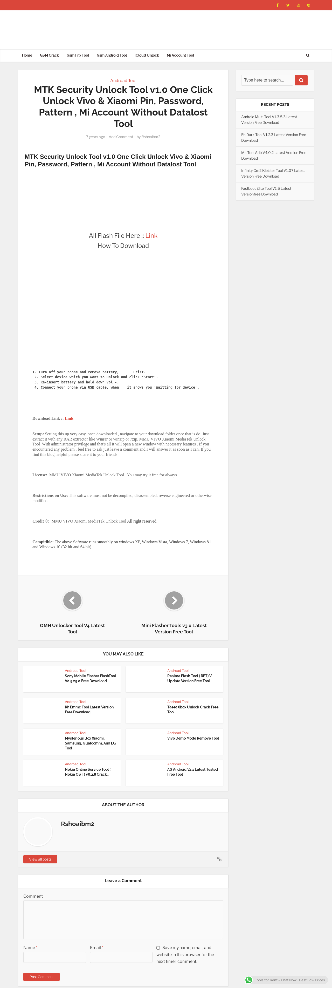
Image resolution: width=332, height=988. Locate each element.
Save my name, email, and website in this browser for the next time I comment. (185, 954)
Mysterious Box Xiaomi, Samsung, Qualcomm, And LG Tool (90, 743)
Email (96, 947)
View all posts (40, 859)
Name (30, 947)
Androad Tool (123, 80)
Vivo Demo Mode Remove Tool (193, 738)
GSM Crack (49, 55)
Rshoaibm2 (150, 136)
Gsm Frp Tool (78, 55)
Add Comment (121, 136)
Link (151, 235)
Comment (33, 896)
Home (27, 55)
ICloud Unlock (147, 55)
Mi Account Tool (180, 55)
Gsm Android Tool (112, 55)
